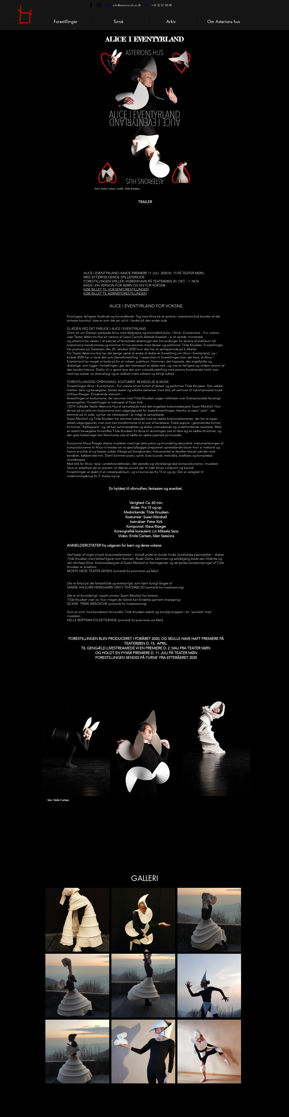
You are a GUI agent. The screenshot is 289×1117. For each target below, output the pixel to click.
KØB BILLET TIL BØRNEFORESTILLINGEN (115, 293)
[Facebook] (91, 5)
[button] (223, 21)
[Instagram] (99, 5)
